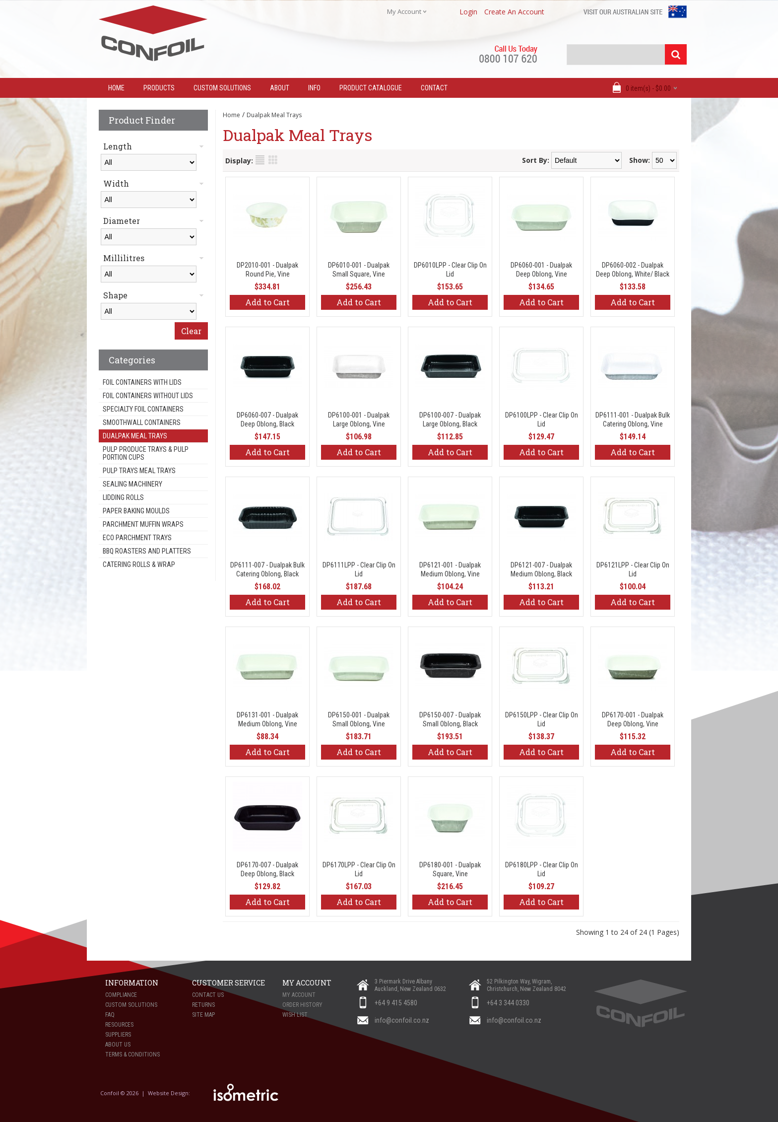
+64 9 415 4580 (396, 1003)
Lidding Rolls (123, 497)
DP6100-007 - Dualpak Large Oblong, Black (450, 419)
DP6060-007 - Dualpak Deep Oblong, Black (267, 419)
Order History (302, 1004)
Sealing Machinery (132, 484)
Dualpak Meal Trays (135, 436)
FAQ (110, 1014)
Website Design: (170, 1093)
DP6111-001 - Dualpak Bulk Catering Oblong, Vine (632, 419)
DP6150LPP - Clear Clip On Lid (541, 719)
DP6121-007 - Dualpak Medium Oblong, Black (541, 569)
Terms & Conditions (132, 1054)
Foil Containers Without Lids (148, 396)
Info (314, 88)
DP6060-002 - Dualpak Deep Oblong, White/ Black (632, 269)
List (260, 159)
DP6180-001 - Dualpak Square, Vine (450, 869)
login (468, 11)
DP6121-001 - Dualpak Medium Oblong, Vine (450, 569)
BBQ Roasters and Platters (147, 551)
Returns (203, 1004)
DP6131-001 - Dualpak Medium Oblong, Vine (267, 719)
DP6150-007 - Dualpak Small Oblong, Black (450, 719)
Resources (119, 1024)
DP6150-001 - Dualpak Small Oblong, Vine (358, 719)
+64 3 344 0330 (508, 1003)
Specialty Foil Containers (143, 409)
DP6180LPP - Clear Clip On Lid (541, 869)
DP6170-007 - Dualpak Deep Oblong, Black (267, 869)
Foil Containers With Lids (142, 382)
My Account (299, 994)
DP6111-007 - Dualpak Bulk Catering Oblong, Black (267, 569)
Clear (191, 331)
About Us (117, 1044)
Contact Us (208, 994)
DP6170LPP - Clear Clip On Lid (359, 869)
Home (231, 115)
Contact (434, 88)
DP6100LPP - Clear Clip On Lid (541, 419)
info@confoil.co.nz (402, 1020)
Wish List (295, 1014)
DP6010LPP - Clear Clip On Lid (450, 269)
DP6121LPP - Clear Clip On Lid (632, 569)
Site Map (203, 1014)
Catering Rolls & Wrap (139, 564)
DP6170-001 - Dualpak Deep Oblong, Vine (632, 719)
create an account (514, 11)
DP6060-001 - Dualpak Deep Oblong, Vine (541, 269)
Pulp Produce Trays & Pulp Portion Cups (146, 453)
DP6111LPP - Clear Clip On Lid (359, 569)
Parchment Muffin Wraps (143, 524)
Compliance (121, 994)
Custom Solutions (222, 88)
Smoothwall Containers (142, 422)
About (279, 88)
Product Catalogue (370, 88)
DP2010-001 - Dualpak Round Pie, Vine (267, 269)
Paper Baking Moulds (136, 511)
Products (159, 88)
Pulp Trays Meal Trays (139, 471)
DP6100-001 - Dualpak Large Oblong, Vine (358, 419)
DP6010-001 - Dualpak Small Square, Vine (358, 269)
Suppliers (118, 1034)
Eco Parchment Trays (137, 538)
